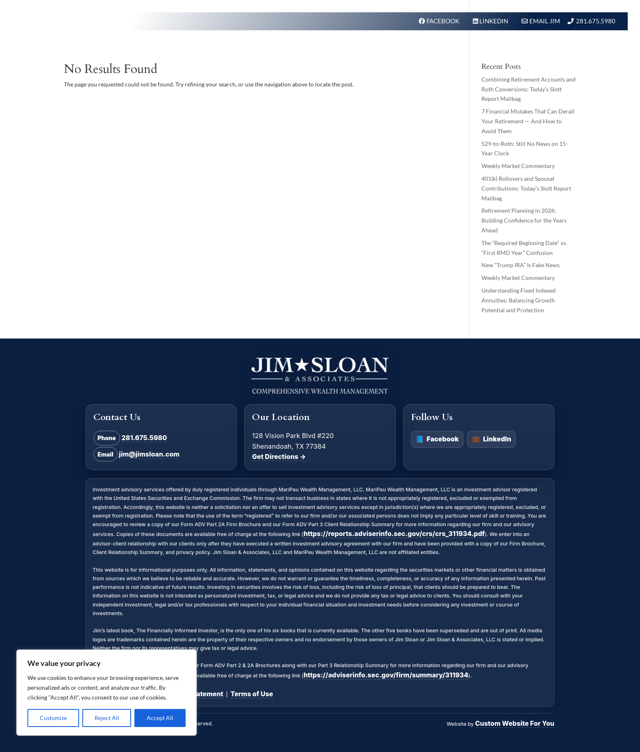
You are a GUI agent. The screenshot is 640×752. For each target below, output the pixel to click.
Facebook (436, 439)
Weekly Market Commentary (518, 165)
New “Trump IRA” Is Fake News (520, 264)
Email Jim (544, 21)
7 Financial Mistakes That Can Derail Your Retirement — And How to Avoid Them (527, 121)
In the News (480, 46)
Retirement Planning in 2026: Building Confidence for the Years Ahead (524, 220)
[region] (106, 693)
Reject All (107, 717)
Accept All (160, 717)
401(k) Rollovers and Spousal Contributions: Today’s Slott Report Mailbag (526, 188)
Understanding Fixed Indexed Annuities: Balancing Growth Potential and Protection (518, 300)
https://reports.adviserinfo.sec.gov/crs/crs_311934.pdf (394, 533)
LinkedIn (491, 439)
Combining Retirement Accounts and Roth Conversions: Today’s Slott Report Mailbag (528, 89)
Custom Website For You (514, 723)
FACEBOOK (444, 21)
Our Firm (389, 46)
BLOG (521, 46)
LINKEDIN (494, 21)
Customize (53, 717)
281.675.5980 (595, 21)
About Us (432, 46)
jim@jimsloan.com (149, 454)
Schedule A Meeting (577, 46)
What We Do (340, 46)
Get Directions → (279, 456)
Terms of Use (252, 694)
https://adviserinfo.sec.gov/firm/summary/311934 (386, 675)
